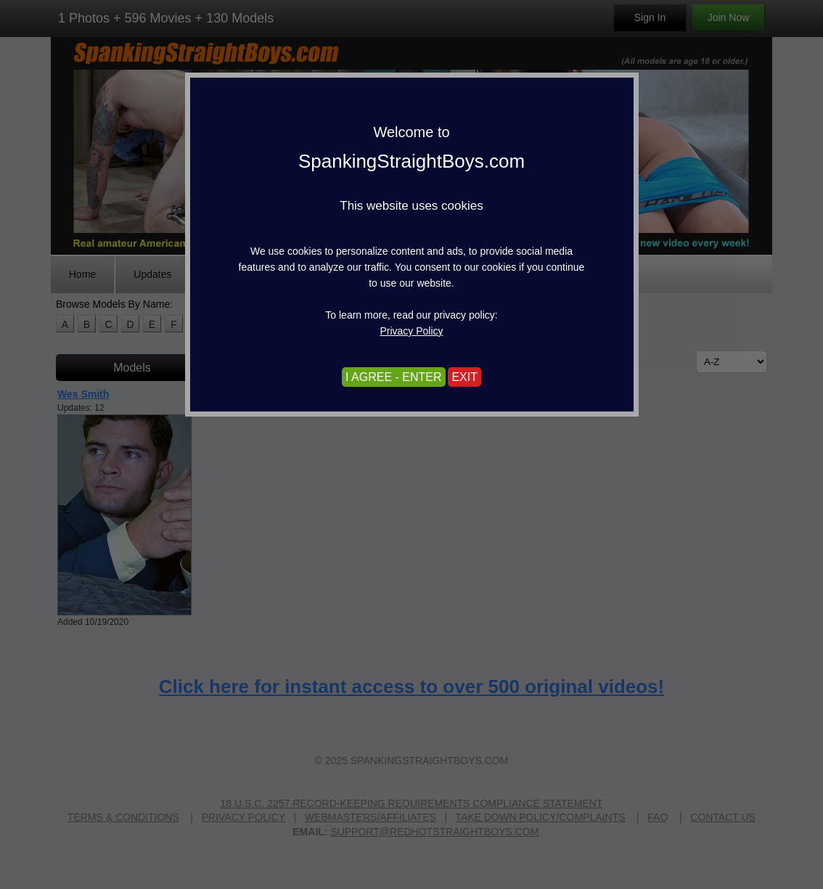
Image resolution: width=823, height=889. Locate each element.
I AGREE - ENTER (393, 377)
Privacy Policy (411, 331)
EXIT (464, 377)
